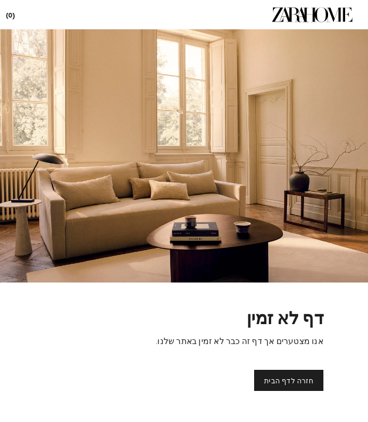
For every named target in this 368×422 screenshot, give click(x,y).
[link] (312, 14)
